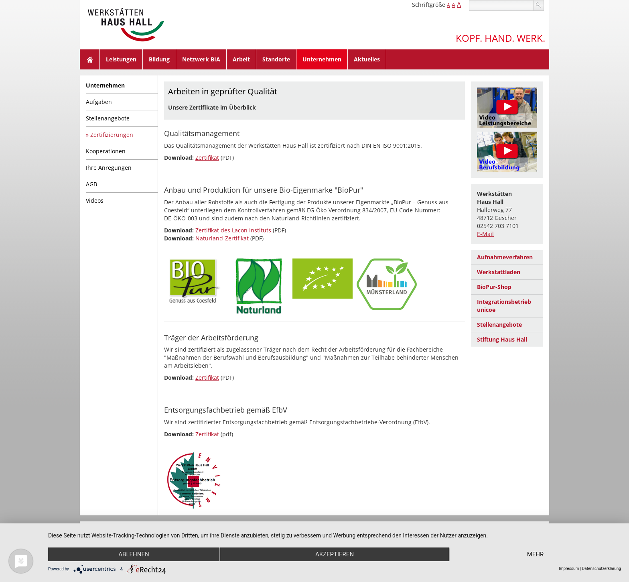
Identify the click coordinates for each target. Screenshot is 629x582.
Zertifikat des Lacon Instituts (233, 230)
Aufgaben (99, 102)
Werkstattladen (498, 272)
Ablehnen (133, 554)
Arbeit (241, 59)
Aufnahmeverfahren (505, 257)
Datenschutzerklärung (601, 568)
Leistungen (121, 59)
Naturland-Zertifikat (222, 238)
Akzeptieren (334, 554)
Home (90, 59)
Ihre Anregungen (109, 167)
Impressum (569, 568)
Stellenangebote (108, 118)
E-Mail (485, 234)
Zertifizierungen (111, 134)
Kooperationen (106, 151)
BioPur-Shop (494, 287)
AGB (91, 184)
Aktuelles (367, 59)
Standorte (276, 59)
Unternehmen (321, 59)
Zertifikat (207, 157)
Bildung (159, 59)
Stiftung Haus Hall (502, 339)
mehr (535, 554)
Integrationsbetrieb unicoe (504, 305)
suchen (538, 5)
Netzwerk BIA (201, 59)
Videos (94, 200)
